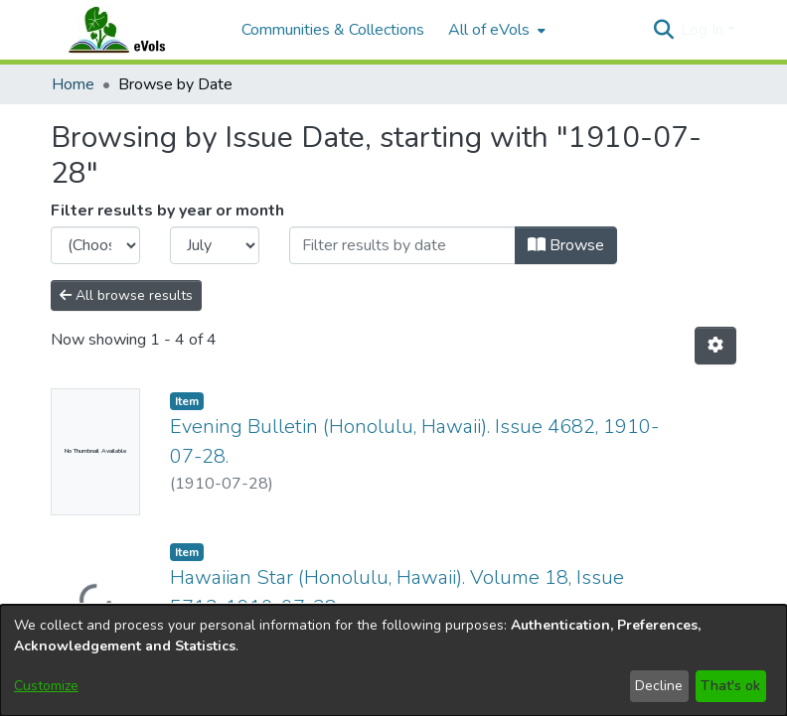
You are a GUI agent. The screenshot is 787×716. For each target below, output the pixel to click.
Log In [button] (704, 30)
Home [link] (73, 84)
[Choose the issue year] (95, 245)
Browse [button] (566, 245)
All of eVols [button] (489, 30)
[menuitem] (495, 30)
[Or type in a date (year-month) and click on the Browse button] (402, 245)
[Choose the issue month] (214, 245)
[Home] (136, 30)
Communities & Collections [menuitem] (332, 30)
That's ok (730, 685)
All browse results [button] (126, 295)
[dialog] (393, 660)
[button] (663, 30)
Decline (659, 685)
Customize (46, 685)
